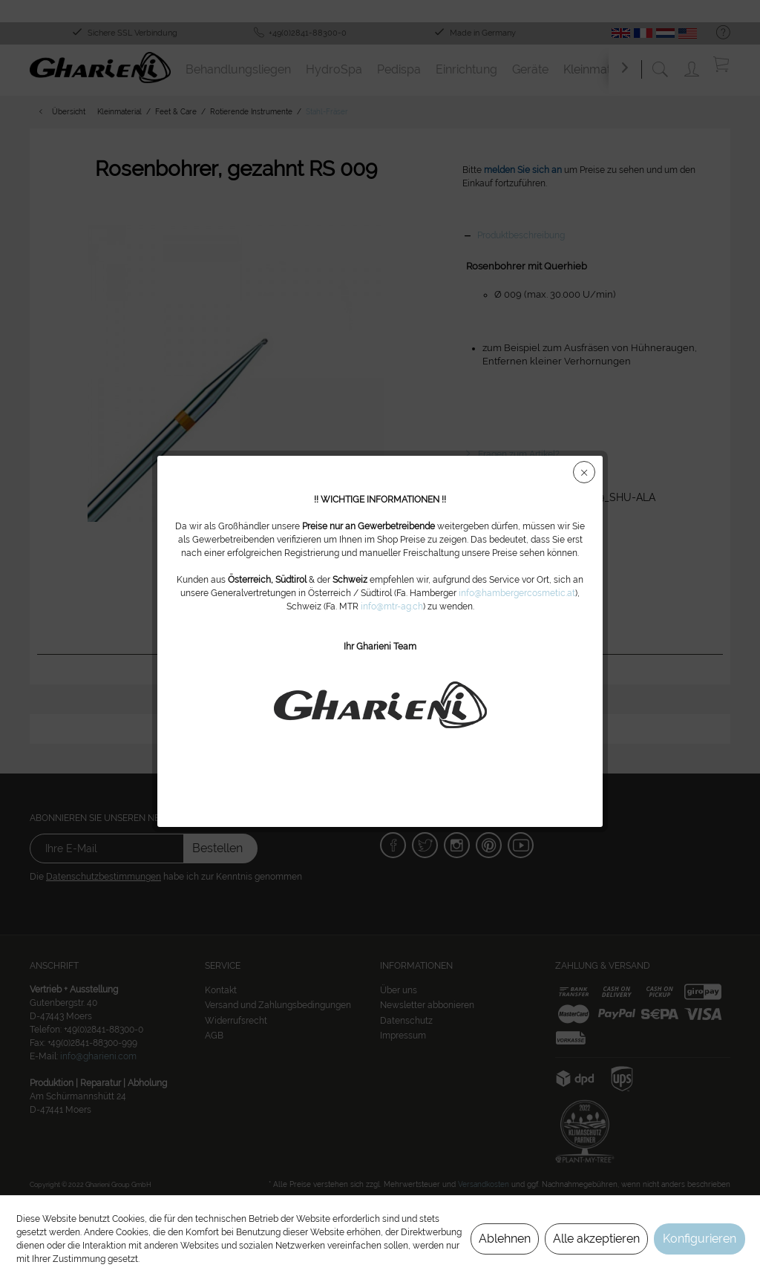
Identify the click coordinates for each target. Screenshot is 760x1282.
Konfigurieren (699, 1239)
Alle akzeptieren (596, 1239)
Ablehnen (505, 1239)
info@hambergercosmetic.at (517, 593)
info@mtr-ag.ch (392, 606)
